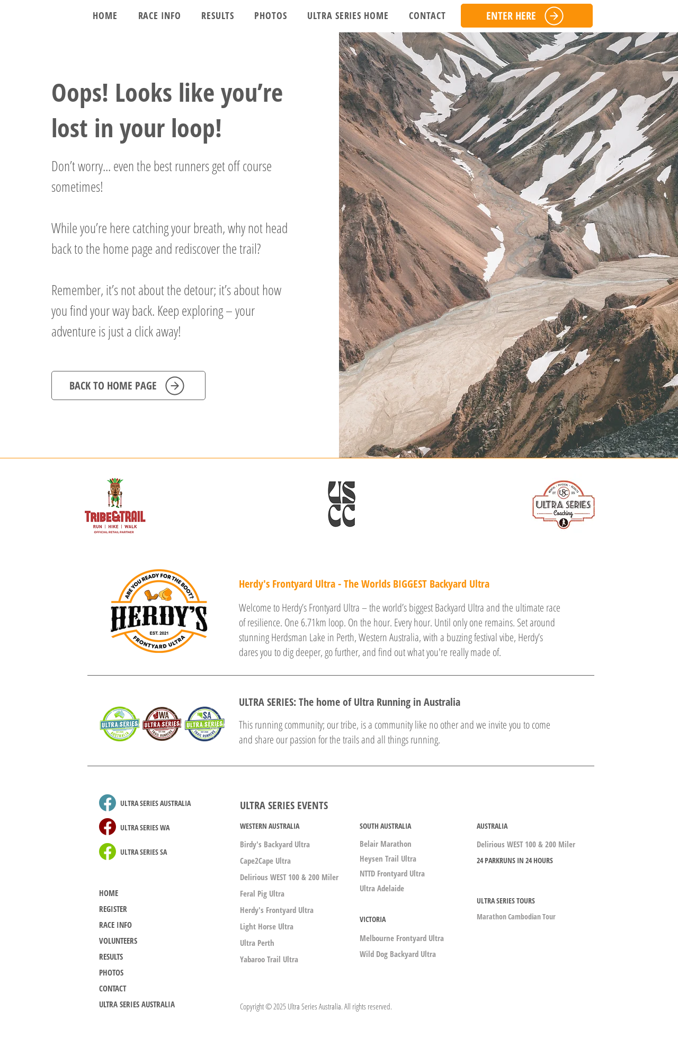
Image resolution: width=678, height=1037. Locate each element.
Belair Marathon (386, 843)
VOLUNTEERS (118, 940)
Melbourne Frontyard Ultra (402, 938)
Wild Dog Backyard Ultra (398, 954)
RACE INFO (115, 924)
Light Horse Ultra (266, 926)
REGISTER (113, 908)
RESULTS (111, 956)
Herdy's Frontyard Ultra (277, 910)
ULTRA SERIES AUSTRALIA (137, 1004)
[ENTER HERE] (527, 16)
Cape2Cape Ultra (265, 860)
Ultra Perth (257, 942)
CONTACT (112, 988)
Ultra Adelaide (382, 888)
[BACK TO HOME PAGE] (128, 385)
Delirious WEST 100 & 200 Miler (289, 877)
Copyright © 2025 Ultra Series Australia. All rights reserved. (316, 1006)
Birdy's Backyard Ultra (275, 844)
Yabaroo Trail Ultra (269, 959)
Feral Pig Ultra (262, 893)
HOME (108, 893)
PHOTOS (111, 972)
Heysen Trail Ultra (388, 858)
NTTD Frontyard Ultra (392, 873)
